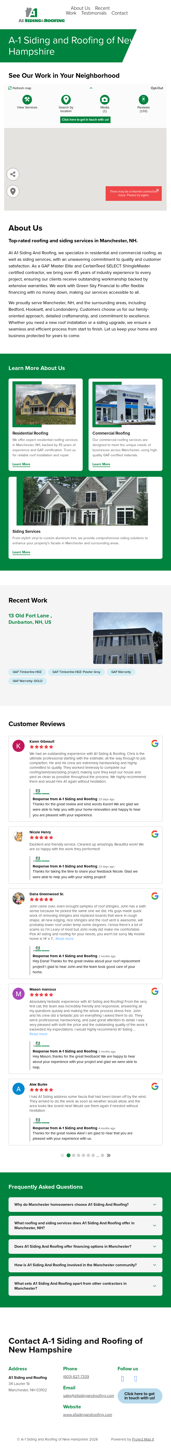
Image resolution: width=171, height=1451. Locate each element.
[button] (62, 1155)
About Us (80, 8)
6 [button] (93, 1155)
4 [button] (83, 1155)
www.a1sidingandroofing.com (85, 1415)
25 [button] (102, 1155)
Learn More (21, 464)
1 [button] (68, 1155)
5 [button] (88, 1155)
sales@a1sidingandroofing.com (85, 1396)
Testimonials (94, 13)
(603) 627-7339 (76, 1377)
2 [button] (73, 1155)
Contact (119, 13)
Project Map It (143, 1439)
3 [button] (78, 1155)
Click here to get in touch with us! (139, 1396)
